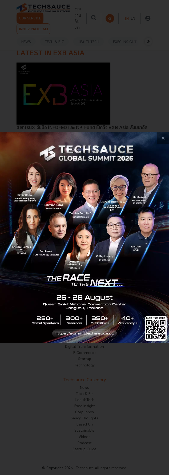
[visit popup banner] (84, 237)
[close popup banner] (163, 138)
